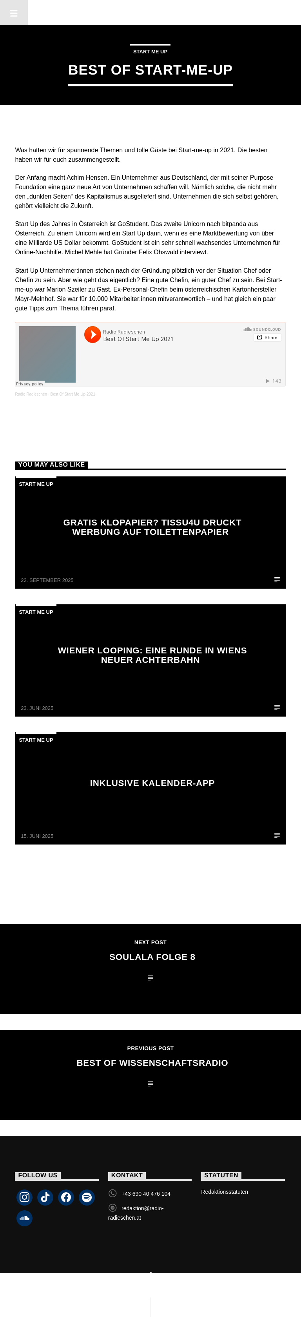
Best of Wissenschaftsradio (152, 1063)
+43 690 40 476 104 (145, 1194)
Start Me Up (150, 52)
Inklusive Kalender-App (152, 783)
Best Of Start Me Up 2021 (72, 394)
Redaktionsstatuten (224, 1192)
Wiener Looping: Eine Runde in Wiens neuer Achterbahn (152, 655)
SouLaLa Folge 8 (152, 957)
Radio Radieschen (31, 394)
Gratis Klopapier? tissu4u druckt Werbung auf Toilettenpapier (152, 527)
